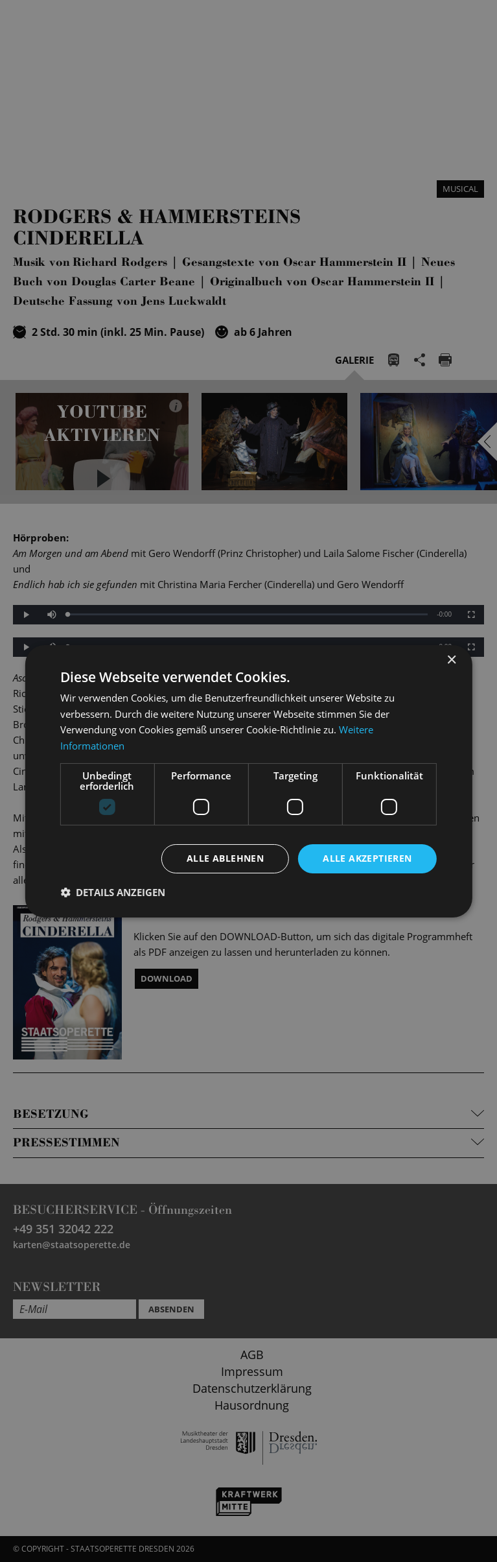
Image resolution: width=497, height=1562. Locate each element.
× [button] (451, 660)
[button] (112, 892)
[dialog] (248, 781)
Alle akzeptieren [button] (367, 858)
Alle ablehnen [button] (225, 858)
